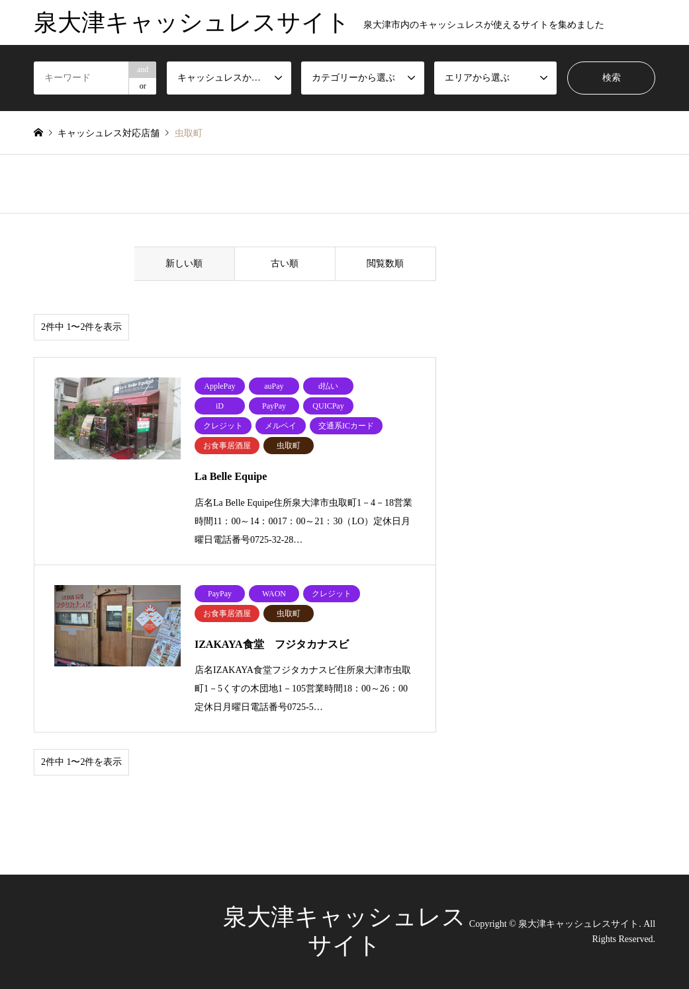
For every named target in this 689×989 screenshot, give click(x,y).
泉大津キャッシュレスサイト (578, 924)
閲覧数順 (385, 263)
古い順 (285, 263)
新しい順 (184, 263)
